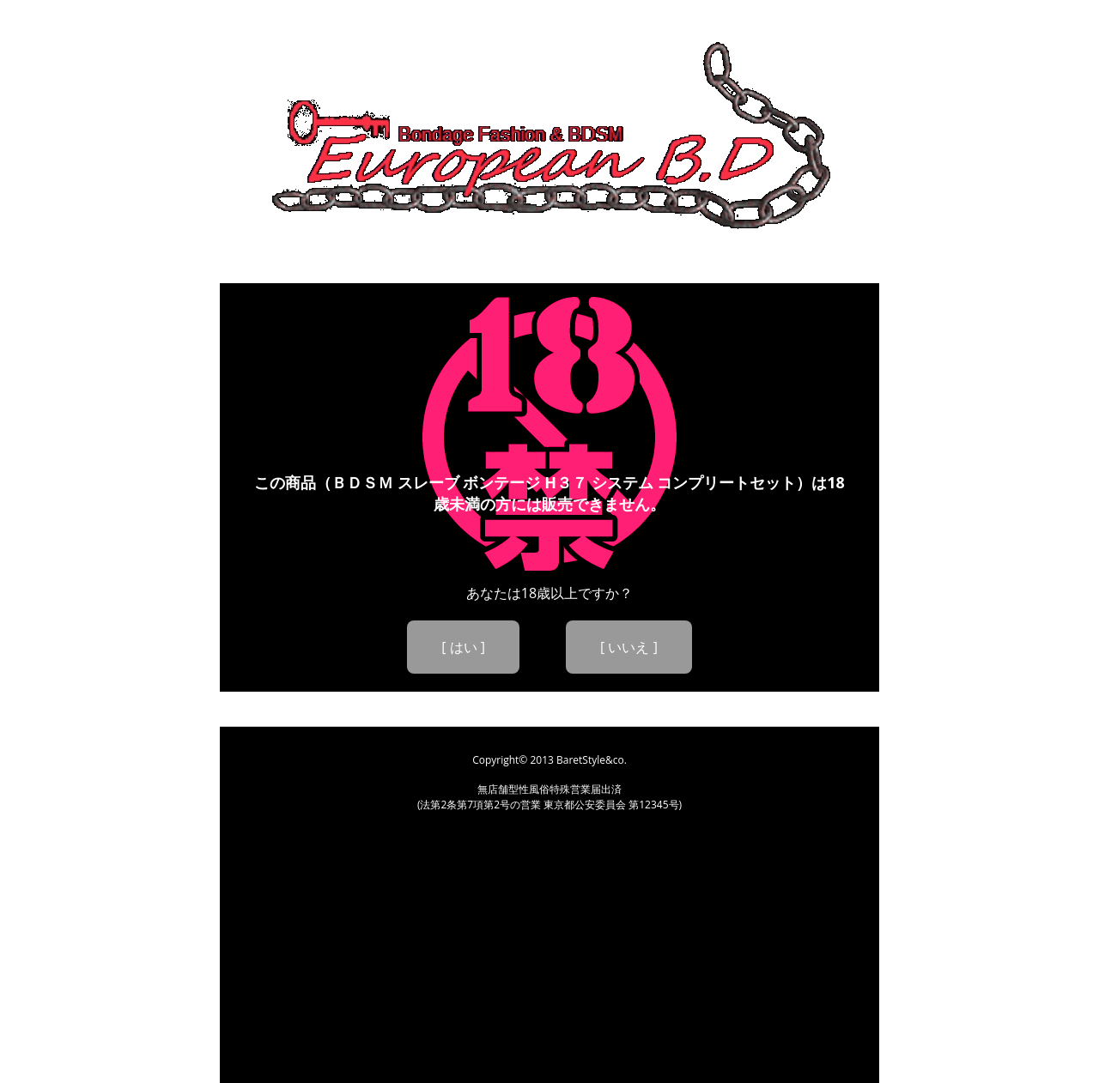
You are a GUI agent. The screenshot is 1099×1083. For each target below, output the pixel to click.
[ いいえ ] (629, 647)
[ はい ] (463, 647)
